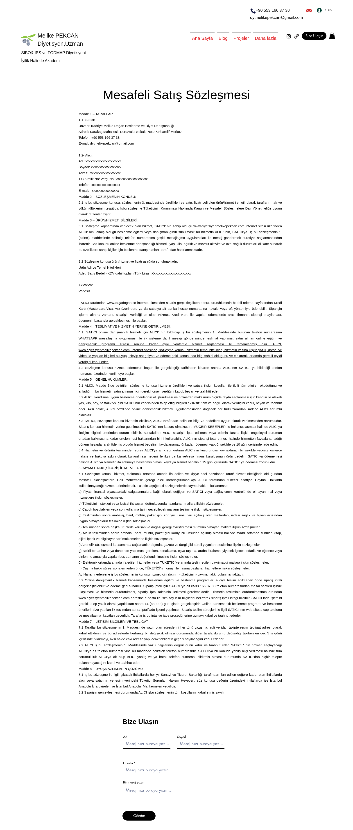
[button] (332, 35)
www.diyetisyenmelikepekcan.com (104, 350)
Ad (125, 737)
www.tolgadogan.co (121, 303)
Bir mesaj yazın (133, 782)
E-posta (128, 763)
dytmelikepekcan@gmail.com (276, 17)
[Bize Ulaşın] (314, 36)
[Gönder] (139, 816)
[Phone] (253, 11)
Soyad (181, 737)
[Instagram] (289, 36)
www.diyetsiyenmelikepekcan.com (218, 226)
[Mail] (309, 10)
